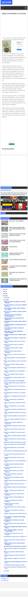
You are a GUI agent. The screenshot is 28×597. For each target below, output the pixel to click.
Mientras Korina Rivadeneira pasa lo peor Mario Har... (15, 363)
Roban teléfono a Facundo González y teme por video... (15, 438)
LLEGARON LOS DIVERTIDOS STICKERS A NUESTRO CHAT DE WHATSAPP (16, 255)
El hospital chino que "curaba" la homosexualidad (11, 506)
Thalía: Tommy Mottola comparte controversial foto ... (15, 415)
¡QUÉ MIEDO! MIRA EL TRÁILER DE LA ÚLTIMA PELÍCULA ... (14, 522)
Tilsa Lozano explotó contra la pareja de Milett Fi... (15, 446)
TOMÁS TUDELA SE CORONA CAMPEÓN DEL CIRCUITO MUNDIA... (13, 333)
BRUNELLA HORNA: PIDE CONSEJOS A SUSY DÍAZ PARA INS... (14, 304)
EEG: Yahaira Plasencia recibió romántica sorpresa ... (13, 350)
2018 (4, 295)
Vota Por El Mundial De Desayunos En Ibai (17, 261)
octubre (6, 299)
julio (5, 302)
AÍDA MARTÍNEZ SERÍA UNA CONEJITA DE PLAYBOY (15, 548)
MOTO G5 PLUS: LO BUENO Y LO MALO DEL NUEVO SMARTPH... (15, 314)
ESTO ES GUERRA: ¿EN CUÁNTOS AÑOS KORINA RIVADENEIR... (14, 519)
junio (5, 573)
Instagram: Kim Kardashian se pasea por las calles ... (14, 460)
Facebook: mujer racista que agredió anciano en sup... (15, 483)
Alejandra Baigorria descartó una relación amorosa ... (14, 473)
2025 (4, 291)
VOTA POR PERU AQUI (6, 192)
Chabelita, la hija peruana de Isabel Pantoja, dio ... (15, 516)
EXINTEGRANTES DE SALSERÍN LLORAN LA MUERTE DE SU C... (15, 324)
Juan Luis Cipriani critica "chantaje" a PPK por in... (15, 405)
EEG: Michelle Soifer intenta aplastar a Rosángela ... (13, 353)
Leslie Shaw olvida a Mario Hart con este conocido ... (13, 535)
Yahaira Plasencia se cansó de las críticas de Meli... (14, 357)
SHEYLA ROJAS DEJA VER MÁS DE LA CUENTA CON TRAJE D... (15, 340)
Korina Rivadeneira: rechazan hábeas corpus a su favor (15, 380)
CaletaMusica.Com (5, 580)
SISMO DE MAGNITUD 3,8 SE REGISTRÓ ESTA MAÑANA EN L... (14, 320)
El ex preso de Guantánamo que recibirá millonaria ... (13, 502)
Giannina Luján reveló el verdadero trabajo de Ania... (14, 542)
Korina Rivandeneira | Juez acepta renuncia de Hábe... (14, 526)
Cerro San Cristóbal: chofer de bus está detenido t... (13, 469)
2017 (4, 298)
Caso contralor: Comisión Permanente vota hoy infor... (15, 569)
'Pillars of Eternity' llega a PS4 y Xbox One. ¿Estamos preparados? (17, 243)
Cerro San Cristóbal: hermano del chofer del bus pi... (14, 456)
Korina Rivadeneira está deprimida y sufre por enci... (15, 392)
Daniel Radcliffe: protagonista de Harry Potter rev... (15, 428)
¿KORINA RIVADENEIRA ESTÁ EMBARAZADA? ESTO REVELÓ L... (15, 327)
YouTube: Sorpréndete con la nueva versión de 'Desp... (14, 441)
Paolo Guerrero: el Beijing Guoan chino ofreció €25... (15, 398)
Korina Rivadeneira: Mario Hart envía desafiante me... (15, 489)
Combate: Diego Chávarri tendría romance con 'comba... (14, 385)
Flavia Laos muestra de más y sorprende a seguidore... (13, 347)
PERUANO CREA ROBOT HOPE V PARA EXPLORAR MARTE (15, 337)
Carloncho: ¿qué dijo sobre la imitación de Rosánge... (14, 401)
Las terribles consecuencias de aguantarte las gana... (15, 411)
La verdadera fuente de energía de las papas (14, 567)
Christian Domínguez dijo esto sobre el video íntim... (14, 343)
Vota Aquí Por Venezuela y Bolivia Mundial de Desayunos (17, 268)
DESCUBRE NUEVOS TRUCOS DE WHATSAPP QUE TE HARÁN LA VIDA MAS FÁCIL (18, 281)
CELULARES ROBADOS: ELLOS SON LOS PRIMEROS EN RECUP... (15, 307)
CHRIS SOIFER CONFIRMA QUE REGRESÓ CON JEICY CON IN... (15, 529)
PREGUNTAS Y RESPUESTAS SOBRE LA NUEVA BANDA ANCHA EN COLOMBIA (17, 236)
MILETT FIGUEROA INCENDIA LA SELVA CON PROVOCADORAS (13, 532)
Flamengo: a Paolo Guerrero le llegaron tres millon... (14, 493)
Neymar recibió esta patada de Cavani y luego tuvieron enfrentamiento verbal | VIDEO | (17, 231)
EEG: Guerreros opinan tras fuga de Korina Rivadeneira (14, 496)
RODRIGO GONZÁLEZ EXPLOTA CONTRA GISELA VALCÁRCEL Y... (14, 545)
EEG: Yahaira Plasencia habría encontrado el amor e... (14, 486)
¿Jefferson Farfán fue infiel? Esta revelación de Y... (15, 551)
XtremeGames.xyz (4, 582)
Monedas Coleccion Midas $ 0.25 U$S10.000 (14, 382)
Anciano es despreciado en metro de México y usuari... (14, 373)
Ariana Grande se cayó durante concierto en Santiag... (14, 512)
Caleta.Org (6, 2)
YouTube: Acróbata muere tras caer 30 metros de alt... (14, 388)
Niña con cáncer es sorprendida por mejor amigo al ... (14, 479)
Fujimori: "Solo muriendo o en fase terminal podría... (14, 408)
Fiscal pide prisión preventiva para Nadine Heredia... (14, 466)
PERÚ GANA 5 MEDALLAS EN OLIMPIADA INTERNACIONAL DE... (13, 317)
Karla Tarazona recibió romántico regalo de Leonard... (14, 366)
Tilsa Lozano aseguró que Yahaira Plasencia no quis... (15, 421)
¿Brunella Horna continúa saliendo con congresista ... (13, 425)
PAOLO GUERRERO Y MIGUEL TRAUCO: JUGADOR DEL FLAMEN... (14, 310)
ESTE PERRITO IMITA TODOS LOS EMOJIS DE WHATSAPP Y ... (14, 330)
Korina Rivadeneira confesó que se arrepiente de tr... (14, 395)
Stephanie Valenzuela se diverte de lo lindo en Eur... (14, 557)
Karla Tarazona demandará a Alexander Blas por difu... (15, 370)
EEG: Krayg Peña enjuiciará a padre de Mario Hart (14, 450)
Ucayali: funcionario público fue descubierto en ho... (15, 418)
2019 (4, 293)
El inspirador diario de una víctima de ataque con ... (14, 509)
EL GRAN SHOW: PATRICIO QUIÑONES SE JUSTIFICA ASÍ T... (15, 564)
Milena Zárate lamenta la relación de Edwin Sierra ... (14, 554)
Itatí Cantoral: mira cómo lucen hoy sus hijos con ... (14, 431)
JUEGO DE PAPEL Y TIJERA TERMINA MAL (16, 223)
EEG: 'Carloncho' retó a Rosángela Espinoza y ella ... (15, 453)
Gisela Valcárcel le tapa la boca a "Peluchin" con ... (15, 539)
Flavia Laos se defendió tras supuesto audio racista (14, 434)
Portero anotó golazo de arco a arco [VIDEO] (17, 275)
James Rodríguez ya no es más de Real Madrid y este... (15, 463)
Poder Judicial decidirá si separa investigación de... (15, 360)
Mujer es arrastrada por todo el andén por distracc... (14, 376)
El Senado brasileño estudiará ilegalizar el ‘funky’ (14, 499)
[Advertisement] (14, 27)
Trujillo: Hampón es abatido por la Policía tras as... (15, 561)
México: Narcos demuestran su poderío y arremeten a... (13, 476)
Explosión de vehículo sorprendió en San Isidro (15, 444)
